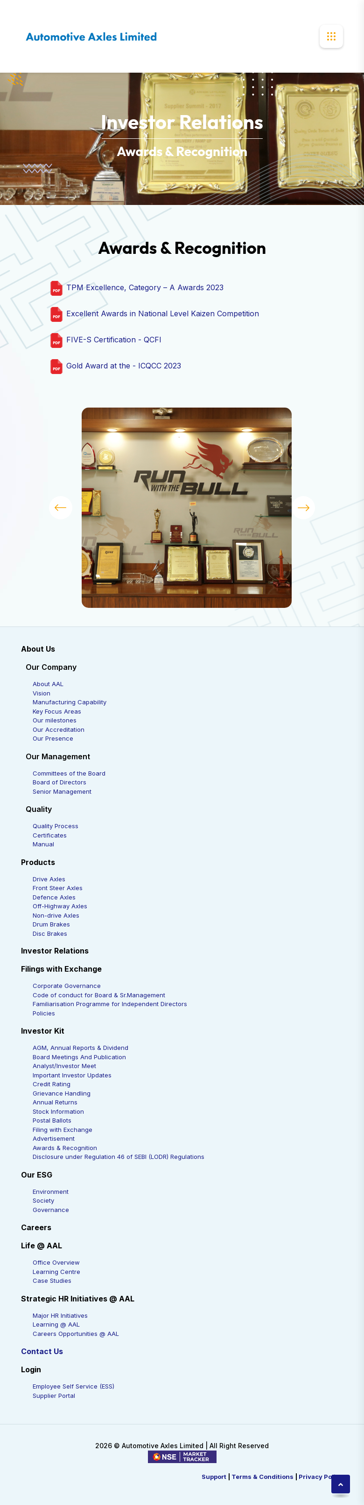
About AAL (48, 684)
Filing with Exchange (62, 1129)
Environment (51, 1191)
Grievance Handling (62, 1093)
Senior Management (62, 791)
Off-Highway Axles (60, 906)
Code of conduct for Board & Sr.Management (99, 995)
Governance (51, 1209)
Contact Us (42, 1351)
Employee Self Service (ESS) (73, 1386)
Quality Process (55, 826)
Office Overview (56, 1262)
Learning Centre (56, 1271)
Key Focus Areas (57, 711)
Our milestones (55, 720)
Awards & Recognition (65, 1147)
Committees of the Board (69, 773)
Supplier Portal (54, 1395)
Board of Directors (59, 782)
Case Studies (52, 1280)
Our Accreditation (58, 729)
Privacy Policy (321, 1476)
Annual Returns (55, 1102)
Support (214, 1476)
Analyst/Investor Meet (64, 1065)
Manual (43, 844)
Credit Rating (51, 1084)
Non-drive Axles (56, 915)
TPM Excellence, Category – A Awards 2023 (144, 288)
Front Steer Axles (58, 888)
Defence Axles (54, 897)
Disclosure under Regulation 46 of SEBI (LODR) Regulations (118, 1156)
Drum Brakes (51, 924)
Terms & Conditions (262, 1476)
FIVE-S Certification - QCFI (112, 340)
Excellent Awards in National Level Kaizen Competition (161, 314)
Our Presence (53, 738)
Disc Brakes (50, 933)
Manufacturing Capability (69, 702)
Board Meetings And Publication (79, 1057)
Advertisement (54, 1138)
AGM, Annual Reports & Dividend (80, 1047)
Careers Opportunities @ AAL (76, 1333)
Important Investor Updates (72, 1075)
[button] (60, 507)
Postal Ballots (52, 1120)
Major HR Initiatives (60, 1315)
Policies (44, 1013)
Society (43, 1200)
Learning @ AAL (56, 1324)
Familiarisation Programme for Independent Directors (110, 1004)
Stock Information (58, 1111)
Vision (41, 693)
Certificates (50, 835)
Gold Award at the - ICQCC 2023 (122, 366)
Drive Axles (49, 879)
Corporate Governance (67, 985)
